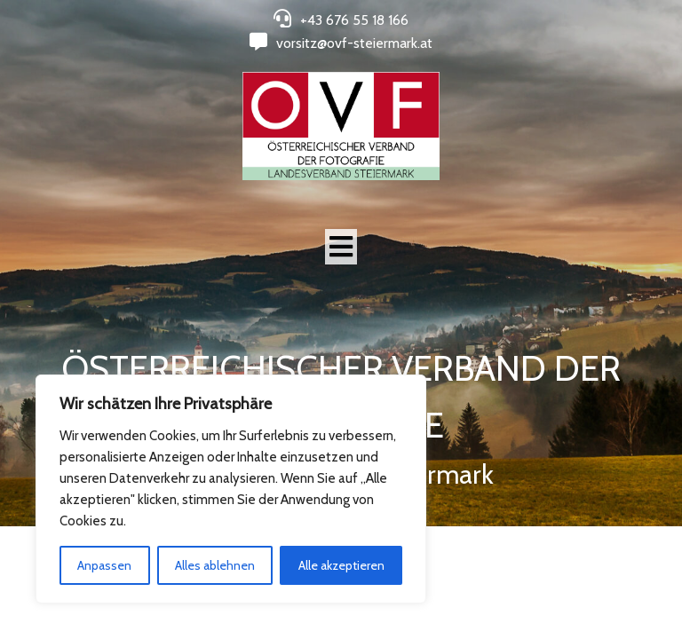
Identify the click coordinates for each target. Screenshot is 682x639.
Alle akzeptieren (341, 565)
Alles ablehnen (215, 565)
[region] (231, 489)
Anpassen (104, 565)
